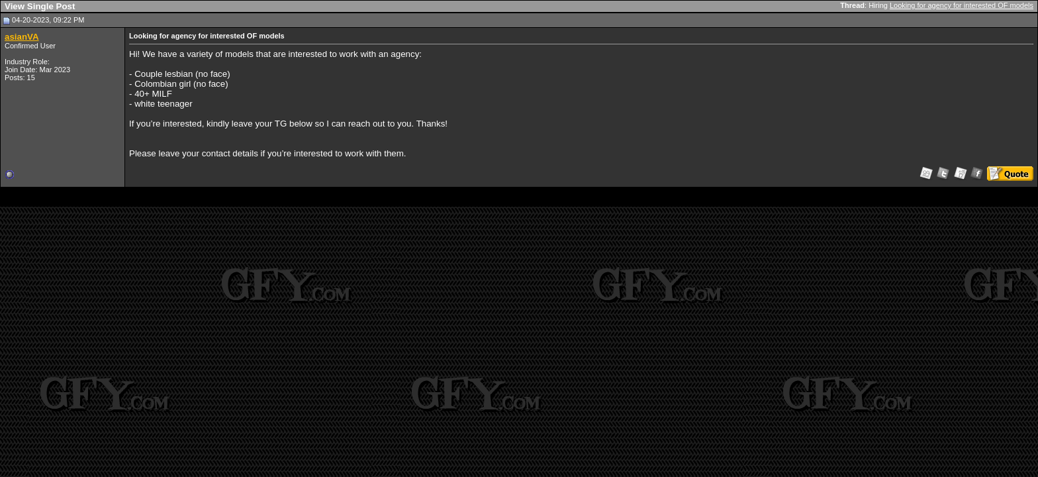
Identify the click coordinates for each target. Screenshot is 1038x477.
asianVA (22, 37)
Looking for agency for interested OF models (961, 5)
